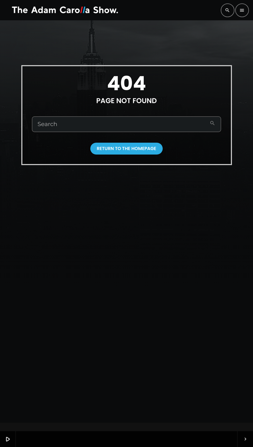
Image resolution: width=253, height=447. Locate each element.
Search (47, 124)
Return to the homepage (126, 148)
